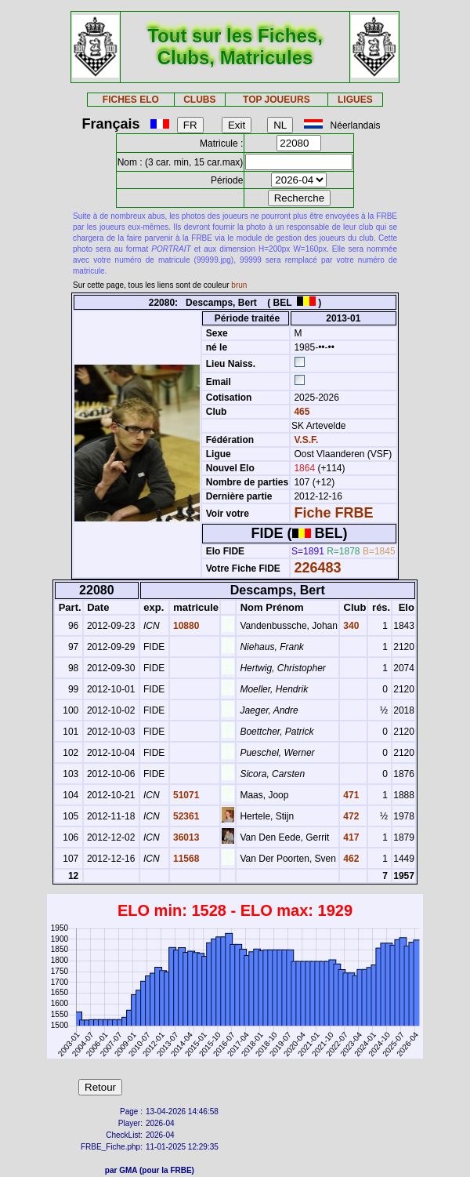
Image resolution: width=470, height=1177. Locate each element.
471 (350, 795)
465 (300, 411)
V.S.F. (306, 439)
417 (350, 837)
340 (350, 625)
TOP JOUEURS (276, 99)
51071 (185, 795)
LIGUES (355, 99)
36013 (185, 837)
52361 (185, 816)
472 (350, 816)
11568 (185, 858)
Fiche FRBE (333, 513)
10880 (185, 625)
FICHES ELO (131, 99)
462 (350, 858)
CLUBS (199, 99)
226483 (317, 568)
